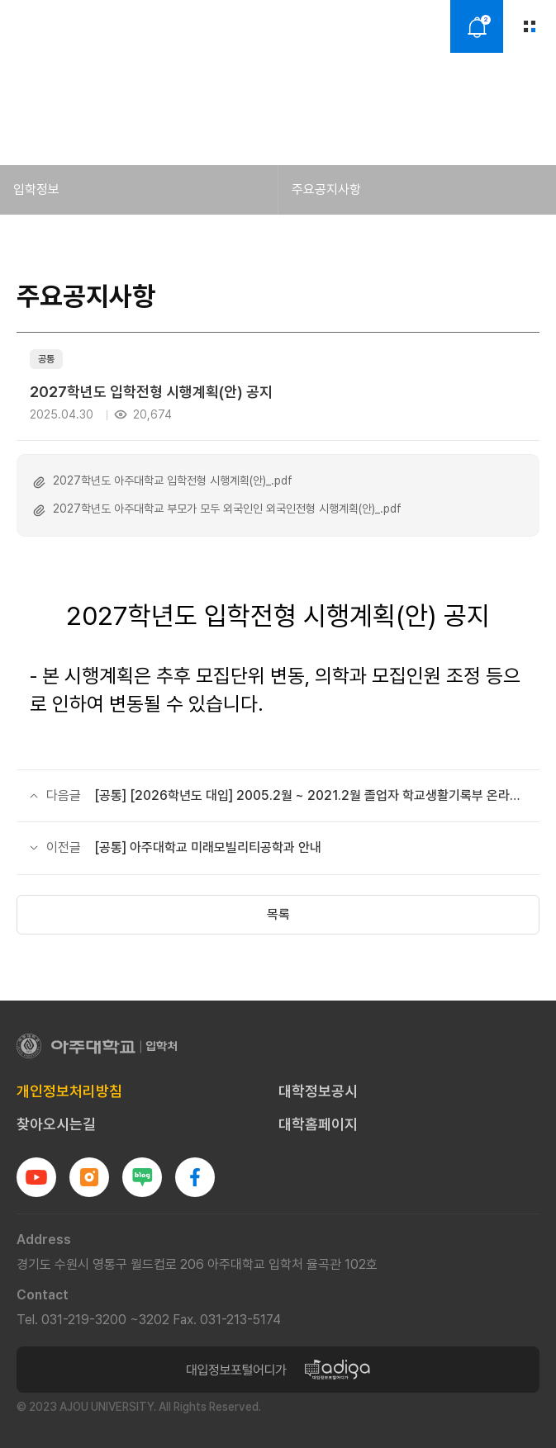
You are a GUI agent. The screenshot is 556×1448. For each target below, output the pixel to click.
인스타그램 (89, 1177)
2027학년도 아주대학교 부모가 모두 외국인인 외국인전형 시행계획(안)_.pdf (227, 508)
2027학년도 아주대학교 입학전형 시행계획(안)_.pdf (172, 480)
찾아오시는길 (56, 1124)
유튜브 (36, 1177)
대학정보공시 (318, 1091)
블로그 (142, 1177)
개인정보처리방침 (69, 1091)
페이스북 (195, 1177)
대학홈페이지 (318, 1124)
